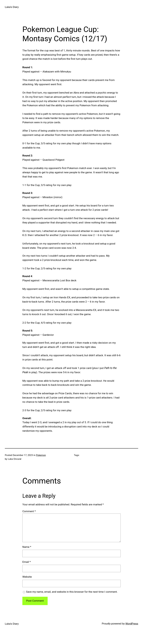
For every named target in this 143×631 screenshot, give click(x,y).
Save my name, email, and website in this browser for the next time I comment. (72, 591)
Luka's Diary (12, 6)
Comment (29, 511)
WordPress (131, 623)
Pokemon (41, 455)
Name (26, 546)
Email (26, 561)
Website (27, 576)
